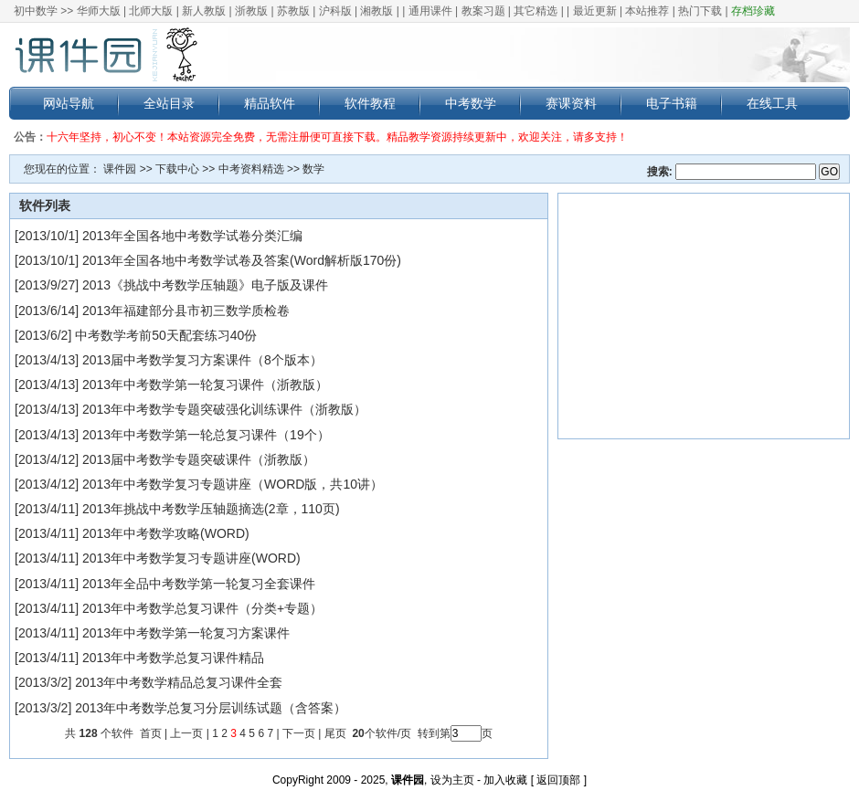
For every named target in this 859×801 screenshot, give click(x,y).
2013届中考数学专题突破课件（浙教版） (198, 459)
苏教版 (293, 11)
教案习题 (483, 11)
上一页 (186, 733)
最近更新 (595, 11)
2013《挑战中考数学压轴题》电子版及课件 (205, 285)
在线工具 (772, 103)
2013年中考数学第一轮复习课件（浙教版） (205, 384)
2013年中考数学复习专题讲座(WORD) (191, 558)
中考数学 (470, 103)
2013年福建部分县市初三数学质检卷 (186, 310)
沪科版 (335, 11)
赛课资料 (571, 103)
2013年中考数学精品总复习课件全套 (178, 682)
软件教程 (370, 103)
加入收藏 (505, 780)
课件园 (119, 169)
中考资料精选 (251, 169)
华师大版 (99, 11)
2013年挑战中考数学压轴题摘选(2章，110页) (211, 508)
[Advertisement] (704, 316)
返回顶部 (558, 780)
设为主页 (452, 780)
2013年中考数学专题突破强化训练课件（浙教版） (224, 409)
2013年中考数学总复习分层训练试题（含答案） (210, 708)
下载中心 (177, 169)
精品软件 (269, 103)
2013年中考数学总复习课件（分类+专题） (202, 608)
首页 (151, 733)
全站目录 (169, 103)
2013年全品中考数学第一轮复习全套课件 (198, 583)
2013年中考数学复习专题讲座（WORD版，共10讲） (232, 484)
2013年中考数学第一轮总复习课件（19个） (206, 434)
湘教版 (376, 11)
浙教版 (251, 11)
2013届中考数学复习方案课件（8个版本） (202, 360)
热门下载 (700, 11)
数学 (313, 169)
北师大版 (151, 11)
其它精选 (535, 11)
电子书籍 (671, 103)
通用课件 (430, 11)
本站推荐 (647, 11)
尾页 (336, 733)
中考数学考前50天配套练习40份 (166, 335)
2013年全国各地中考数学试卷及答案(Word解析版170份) (241, 260)
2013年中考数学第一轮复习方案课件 (186, 633)
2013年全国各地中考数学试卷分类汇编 (192, 235)
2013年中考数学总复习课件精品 (173, 657)
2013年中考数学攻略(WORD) (165, 533)
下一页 (298, 733)
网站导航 (68, 103)
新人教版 (204, 11)
